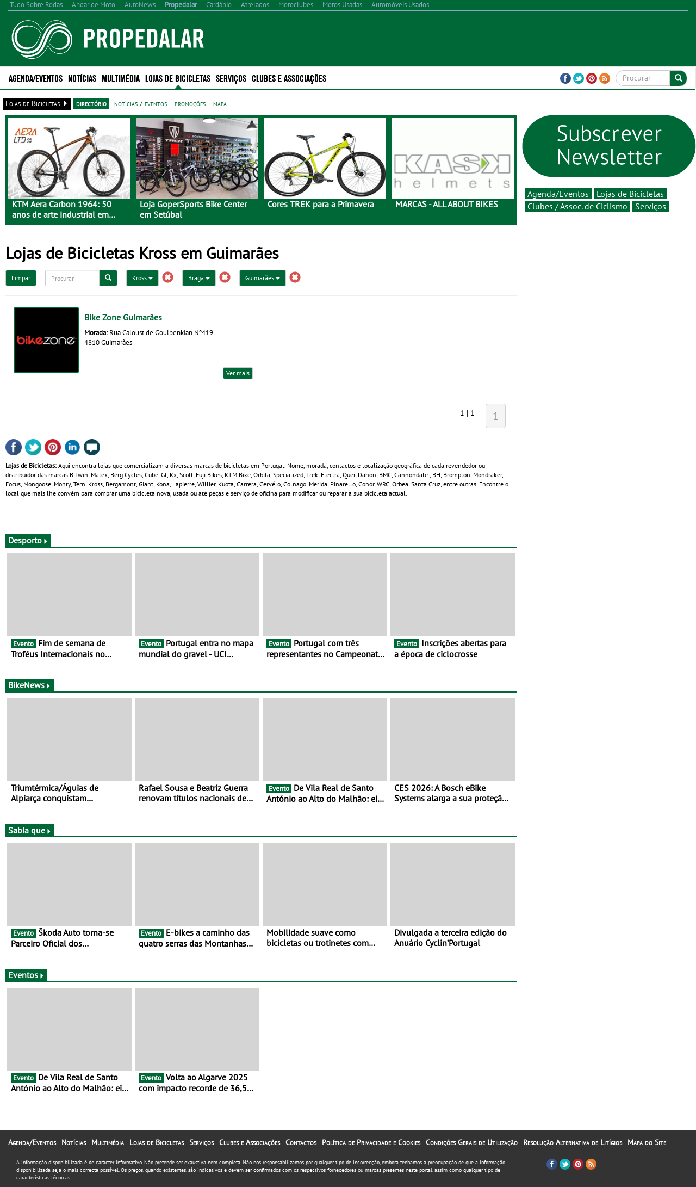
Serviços (231, 77)
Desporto (28, 540)
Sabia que (30, 830)
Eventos (26, 974)
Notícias (82, 77)
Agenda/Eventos (36, 77)
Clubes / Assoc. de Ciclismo (577, 206)
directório (91, 103)
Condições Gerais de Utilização (472, 1142)
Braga (199, 278)
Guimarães (262, 278)
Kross (142, 278)
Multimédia (121, 77)
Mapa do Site (646, 1142)
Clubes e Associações (289, 77)
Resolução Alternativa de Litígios (572, 1142)
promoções (190, 103)
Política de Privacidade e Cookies (371, 1142)
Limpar (20, 278)
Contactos (300, 1142)
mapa (220, 103)
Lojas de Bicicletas (177, 77)
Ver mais (238, 373)
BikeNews (29, 684)
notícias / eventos (140, 103)
